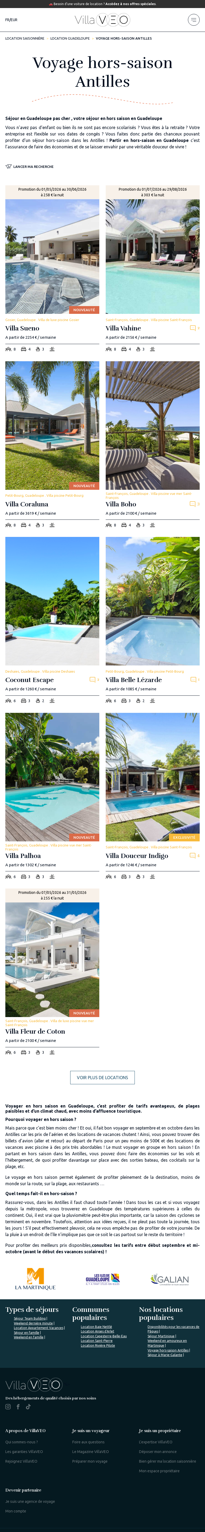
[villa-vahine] (153, 270)
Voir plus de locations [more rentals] (102, 1077)
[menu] (194, 20)
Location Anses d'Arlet (97, 1331)
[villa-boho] (153, 446)
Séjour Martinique (161, 1336)
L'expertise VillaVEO (155, 1442)
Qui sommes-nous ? (21, 1442)
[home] (102, 20)
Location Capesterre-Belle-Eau (104, 1336)
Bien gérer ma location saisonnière (167, 1461)
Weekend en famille (29, 1337)
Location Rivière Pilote (98, 1345)
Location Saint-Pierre (97, 1340)
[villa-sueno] (52, 270)
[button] (29, 167)
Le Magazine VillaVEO (90, 1452)
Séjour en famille (26, 1332)
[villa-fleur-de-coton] (52, 973)
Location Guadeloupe (70, 38)
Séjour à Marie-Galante (165, 1355)
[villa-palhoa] (52, 797)
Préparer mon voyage (90, 1461)
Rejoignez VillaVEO (21, 1461)
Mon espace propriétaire (159, 1471)
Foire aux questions (88, 1442)
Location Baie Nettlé (96, 1326)
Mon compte (15, 1511)
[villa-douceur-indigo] (153, 797)
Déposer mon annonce (158, 1452)
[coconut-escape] (52, 621)
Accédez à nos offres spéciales (130, 4)
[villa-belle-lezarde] (153, 621)
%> (37, 1384)
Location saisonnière (24, 38)
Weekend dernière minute (33, 1323)
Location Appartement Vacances (38, 1328)
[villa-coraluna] (52, 446)
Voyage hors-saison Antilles (168, 1350)
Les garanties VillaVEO (24, 1452)
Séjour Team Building (30, 1318)
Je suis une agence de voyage (30, 1501)
